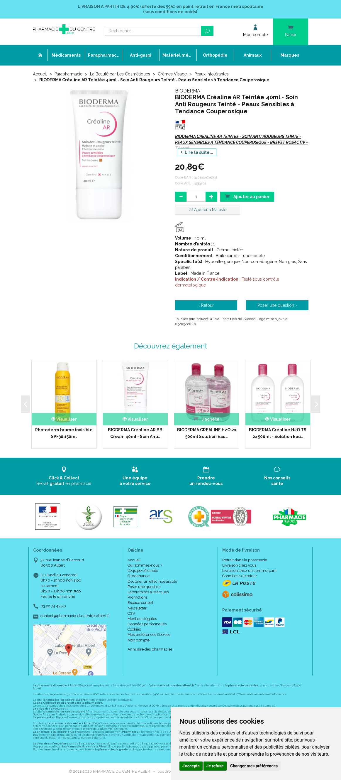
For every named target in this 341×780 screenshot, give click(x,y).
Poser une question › (277, 305)
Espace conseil (140, 602)
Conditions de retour (239, 576)
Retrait (64, 476)
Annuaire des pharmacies (150, 649)
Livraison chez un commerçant (249, 570)
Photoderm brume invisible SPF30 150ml (64, 433)
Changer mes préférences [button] (254, 766)
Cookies (134, 629)
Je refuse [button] (215, 766)
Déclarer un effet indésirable (152, 581)
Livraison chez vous (239, 565)
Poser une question (144, 586)
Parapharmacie (68, 74)
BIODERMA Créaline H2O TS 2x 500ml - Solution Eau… (277, 433)
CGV (131, 613)
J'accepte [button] (191, 766)
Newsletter (137, 608)
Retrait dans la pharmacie (244, 560)
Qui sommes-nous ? (145, 565)
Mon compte (139, 640)
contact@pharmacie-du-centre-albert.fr (75, 616)
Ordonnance (139, 576)
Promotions (137, 597)
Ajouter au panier (247, 196)
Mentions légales (142, 618)
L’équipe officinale (143, 570)
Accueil (40, 74)
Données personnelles (147, 624)
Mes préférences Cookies (149, 634)
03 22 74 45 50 (53, 606)
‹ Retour (206, 305)
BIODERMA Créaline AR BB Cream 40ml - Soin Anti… (135, 433)
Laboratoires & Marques (148, 592)
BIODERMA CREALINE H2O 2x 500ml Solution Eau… (206, 433)
